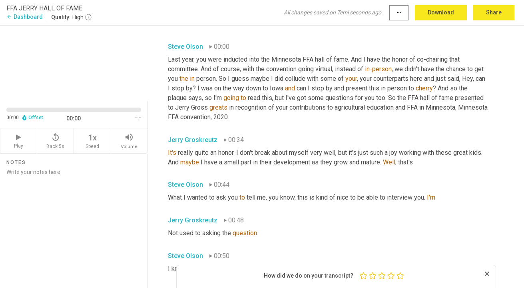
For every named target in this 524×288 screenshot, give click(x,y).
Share (494, 12)
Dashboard (24, 17)
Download (441, 12)
